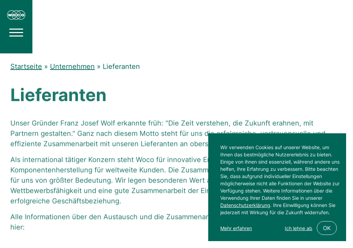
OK (327, 228)
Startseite (26, 66)
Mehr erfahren (236, 228)
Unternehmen (72, 66)
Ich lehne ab (298, 228)
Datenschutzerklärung (245, 205)
